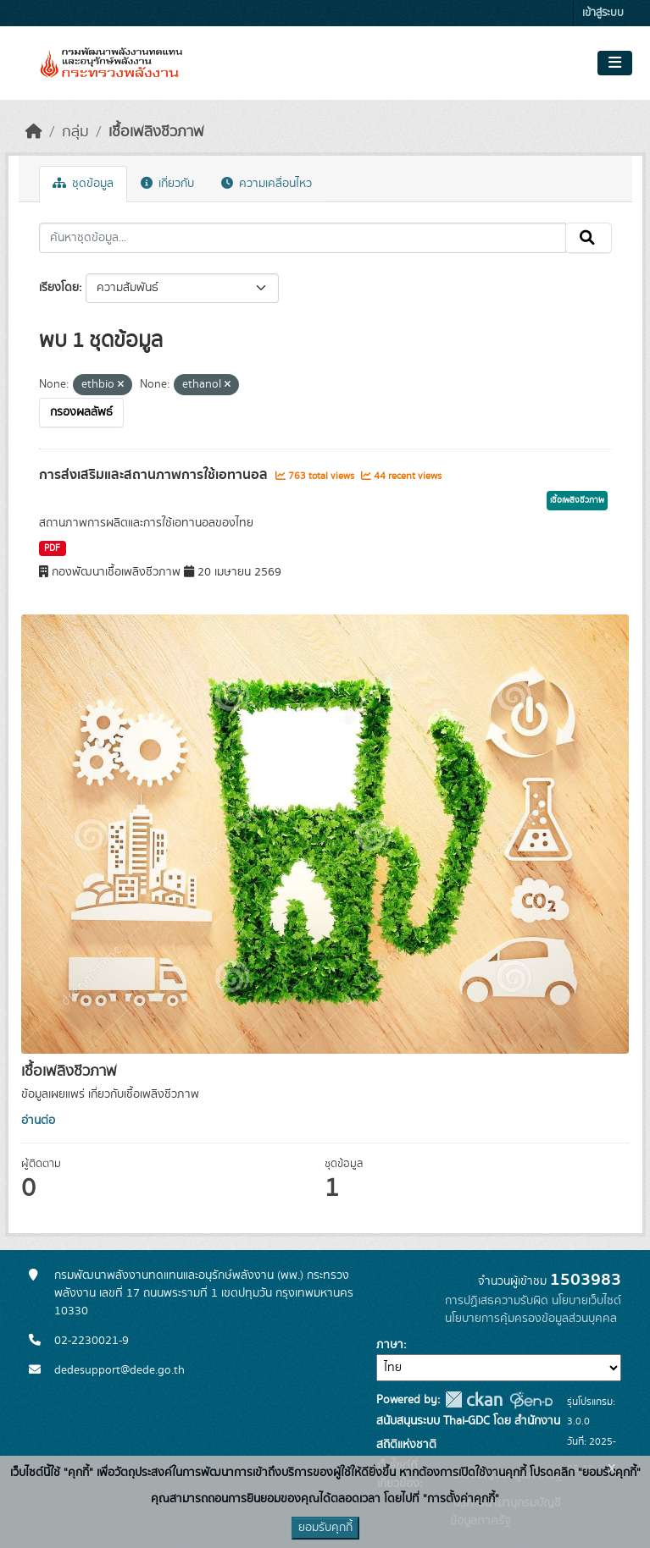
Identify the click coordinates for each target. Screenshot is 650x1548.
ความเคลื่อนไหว (266, 183)
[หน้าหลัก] (33, 132)
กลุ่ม (75, 132)
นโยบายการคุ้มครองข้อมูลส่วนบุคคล (531, 1318)
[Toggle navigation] (614, 63)
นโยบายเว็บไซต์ (586, 1300)
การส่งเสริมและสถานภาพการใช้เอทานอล (155, 475)
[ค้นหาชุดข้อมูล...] (302, 238)
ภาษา (389, 1344)
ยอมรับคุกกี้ (325, 1527)
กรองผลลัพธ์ (81, 412)
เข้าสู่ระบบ (603, 13)
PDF (52, 548)
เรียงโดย (59, 287)
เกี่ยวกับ (167, 183)
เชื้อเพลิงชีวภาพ (156, 132)
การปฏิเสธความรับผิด (496, 1300)
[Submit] (588, 238)
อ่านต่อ (38, 1120)
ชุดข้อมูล (83, 183)
